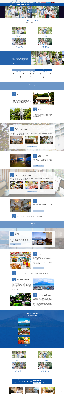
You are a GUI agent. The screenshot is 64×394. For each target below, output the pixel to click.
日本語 (50, 375)
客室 (15, 2)
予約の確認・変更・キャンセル (46, 335)
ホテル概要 (34, 375)
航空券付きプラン (37, 337)
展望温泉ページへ (38, 152)
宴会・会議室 (25, 2)
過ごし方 (34, 2)
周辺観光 (39, 2)
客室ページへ (38, 197)
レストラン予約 (53, 2)
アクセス (29, 2)
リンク (40, 378)
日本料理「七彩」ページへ (31, 178)
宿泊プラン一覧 (37, 335)
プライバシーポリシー (42, 380)
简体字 (50, 380)
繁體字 (50, 378)
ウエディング (44, 2)
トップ (14, 375)
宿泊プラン (48, 2)
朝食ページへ (38, 254)
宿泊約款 (33, 383)
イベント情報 (34, 380)
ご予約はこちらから (20, 4)
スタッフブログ (41, 375)
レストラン (20, 2)
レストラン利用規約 (16, 383)
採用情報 (33, 378)
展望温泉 (11, 2)
